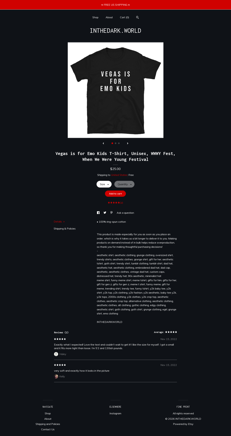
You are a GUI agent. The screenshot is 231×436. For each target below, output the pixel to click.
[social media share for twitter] (105, 212)
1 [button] (112, 143)
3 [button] (119, 143)
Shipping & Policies (65, 228)
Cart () (124, 17)
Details (59, 221)
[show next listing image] (127, 143)
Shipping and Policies (48, 424)
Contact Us (48, 429)
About (109, 17)
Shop (95, 17)
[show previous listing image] (103, 143)
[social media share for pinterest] (111, 212)
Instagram (115, 413)
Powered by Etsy (183, 424)
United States (119, 175)
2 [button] (115, 143)
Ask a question (125, 212)
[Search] (137, 18)
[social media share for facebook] (98, 212)
